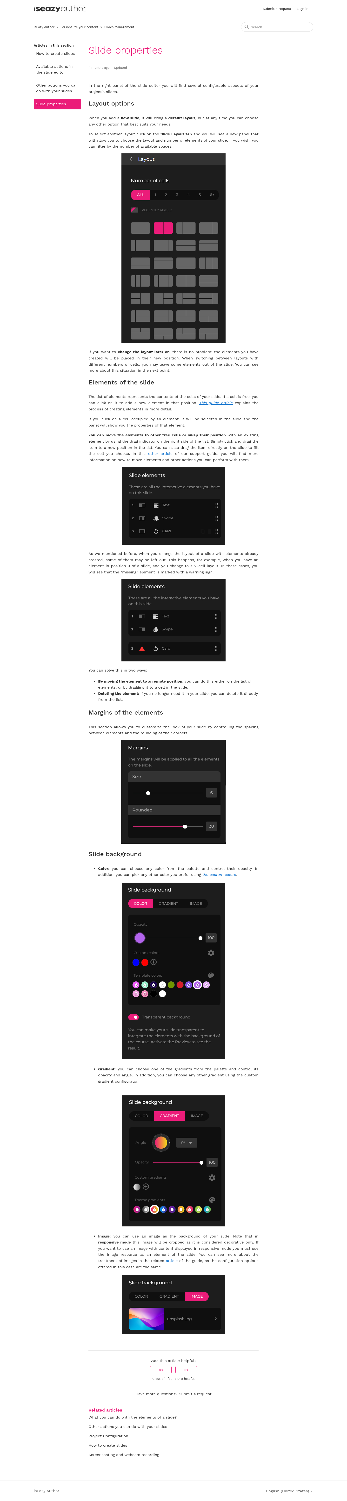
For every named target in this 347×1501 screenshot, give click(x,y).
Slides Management (119, 27)
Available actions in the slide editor (54, 69)
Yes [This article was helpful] (161, 1369)
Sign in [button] (302, 9)
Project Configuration (108, 1436)
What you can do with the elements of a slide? (132, 1417)
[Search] (277, 27)
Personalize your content (79, 27)
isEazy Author (44, 27)
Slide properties (51, 104)
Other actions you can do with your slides (57, 88)
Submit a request (277, 9)
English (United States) (289, 1491)
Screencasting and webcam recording (123, 1454)
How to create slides (55, 53)
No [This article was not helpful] (186, 1369)
